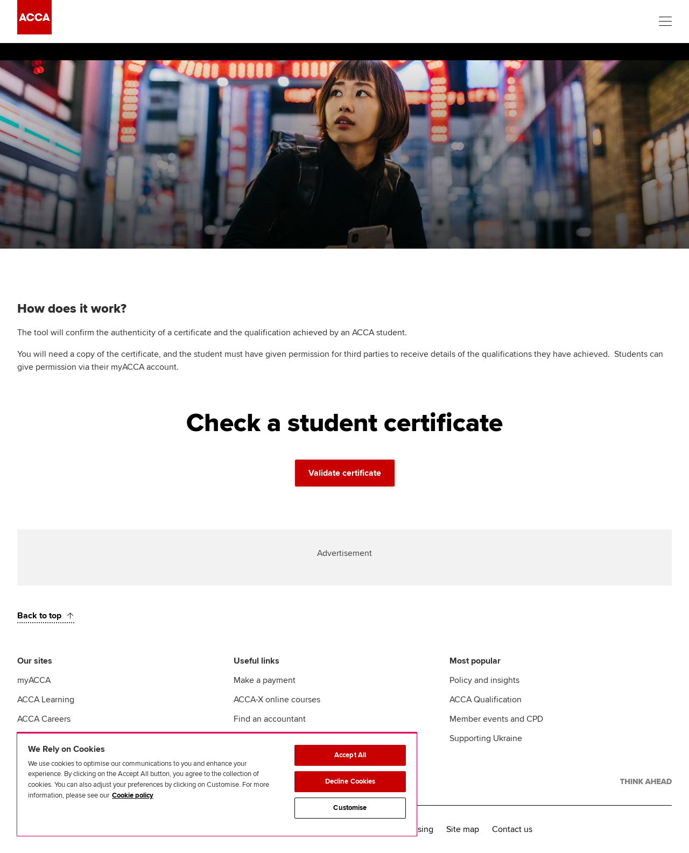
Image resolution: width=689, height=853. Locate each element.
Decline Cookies (350, 781)
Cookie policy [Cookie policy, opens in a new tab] (132, 795)
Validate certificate (344, 473)
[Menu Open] (665, 21)
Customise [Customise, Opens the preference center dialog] (350, 807)
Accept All (350, 755)
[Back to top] (45, 616)
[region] (217, 784)
